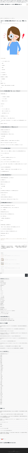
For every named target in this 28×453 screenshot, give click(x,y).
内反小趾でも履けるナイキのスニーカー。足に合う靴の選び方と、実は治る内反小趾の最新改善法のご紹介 (13, 326)
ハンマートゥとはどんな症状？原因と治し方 (6, 430)
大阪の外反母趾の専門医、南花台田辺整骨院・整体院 (7, 320)
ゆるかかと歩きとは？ (3, 282)
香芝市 (1, 391)
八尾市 (1, 380)
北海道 (1, 355)
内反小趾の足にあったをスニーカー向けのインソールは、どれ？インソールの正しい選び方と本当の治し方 (13, 343)
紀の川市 (2, 396)
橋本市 (1, 395)
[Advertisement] (14, 12)
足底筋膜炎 (1, 303)
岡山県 (1, 399)
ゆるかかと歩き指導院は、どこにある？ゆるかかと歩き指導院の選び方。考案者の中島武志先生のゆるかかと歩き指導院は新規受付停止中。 (13, 416)
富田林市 (2, 366)
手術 (1, 289)
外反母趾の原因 (3, 58)
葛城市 (1, 392)
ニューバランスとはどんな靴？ (4, 313)
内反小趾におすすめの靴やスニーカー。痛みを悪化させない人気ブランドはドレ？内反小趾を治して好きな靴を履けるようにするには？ (13, 333)
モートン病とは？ (2, 300)
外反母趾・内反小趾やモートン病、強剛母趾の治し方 (11, 4)
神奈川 (1, 358)
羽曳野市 (2, 369)
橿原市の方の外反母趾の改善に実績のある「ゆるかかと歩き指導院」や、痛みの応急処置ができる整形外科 (13, 411)
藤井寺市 (2, 370)
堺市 (1, 373)
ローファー (2, 293)
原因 (1, 286)
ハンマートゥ (2, 306)
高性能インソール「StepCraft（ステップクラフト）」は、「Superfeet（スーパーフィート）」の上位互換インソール (13, 419)
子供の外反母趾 (2, 297)
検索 (26, 275)
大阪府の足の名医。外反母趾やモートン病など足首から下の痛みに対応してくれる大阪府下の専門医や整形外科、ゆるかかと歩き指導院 (13, 433)
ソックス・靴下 (2, 296)
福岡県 (1, 402)
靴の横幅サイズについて (3, 309)
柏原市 (1, 381)
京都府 (1, 362)
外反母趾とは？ (2, 285)
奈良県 (1, 384)
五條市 (1, 388)
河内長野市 (2, 365)
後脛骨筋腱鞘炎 (2, 307)
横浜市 (1, 359)
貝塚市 (1, 377)
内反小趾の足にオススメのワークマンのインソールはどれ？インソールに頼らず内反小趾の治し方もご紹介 (13, 338)
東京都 (1, 356)
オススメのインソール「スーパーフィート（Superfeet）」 (8, 310)
